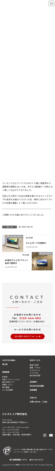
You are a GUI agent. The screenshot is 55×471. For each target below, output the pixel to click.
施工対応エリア (8, 382)
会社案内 (33, 382)
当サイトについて (36, 460)
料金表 (4, 377)
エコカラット (35, 370)
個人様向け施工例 (26, 227)
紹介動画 (5, 387)
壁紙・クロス (35, 368)
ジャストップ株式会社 (14, 414)
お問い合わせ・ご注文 (38, 402)
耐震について (7, 385)
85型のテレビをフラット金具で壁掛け (16, 261)
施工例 (4, 364)
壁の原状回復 (35, 375)
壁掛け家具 (34, 365)
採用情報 (33, 390)
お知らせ (33, 398)
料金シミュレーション (11, 379)
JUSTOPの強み (8, 360)
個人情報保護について (18, 460)
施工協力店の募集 (37, 386)
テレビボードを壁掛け (36, 243)
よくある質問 (7, 390)
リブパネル (34, 373)
